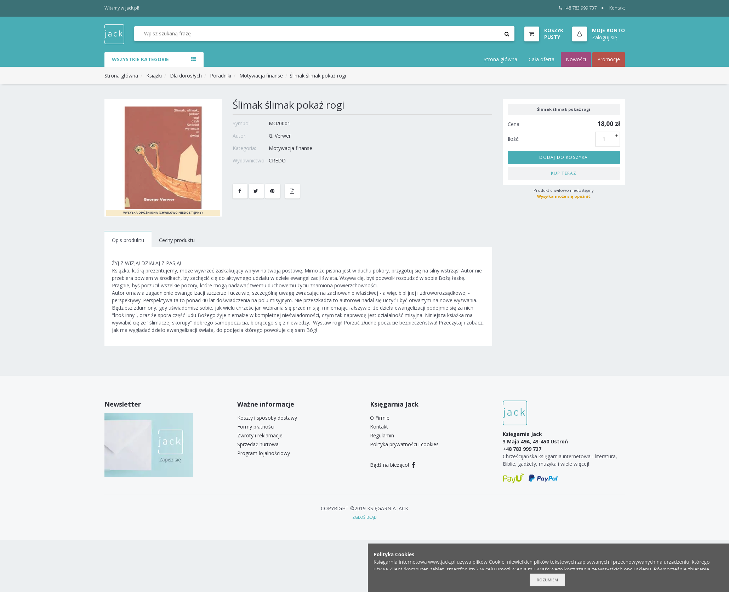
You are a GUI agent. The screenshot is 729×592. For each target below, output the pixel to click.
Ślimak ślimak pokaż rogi (318, 75)
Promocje (608, 59)
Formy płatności (255, 426)
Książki (154, 75)
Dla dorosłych (186, 75)
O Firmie (379, 417)
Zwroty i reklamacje (260, 435)
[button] (598, 34)
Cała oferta (541, 59)
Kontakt (617, 8)
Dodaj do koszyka (563, 157)
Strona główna (500, 59)
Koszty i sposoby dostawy (267, 417)
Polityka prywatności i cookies (404, 444)
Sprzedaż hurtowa (258, 444)
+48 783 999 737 (578, 8)
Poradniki (220, 75)
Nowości (576, 59)
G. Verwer (280, 135)
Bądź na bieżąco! (393, 464)
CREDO (277, 160)
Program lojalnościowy (263, 453)
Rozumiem (547, 579)
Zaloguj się (604, 37)
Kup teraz (564, 173)
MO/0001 (279, 123)
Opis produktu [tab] (128, 240)
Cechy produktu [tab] (177, 240)
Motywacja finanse (261, 75)
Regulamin (382, 435)
